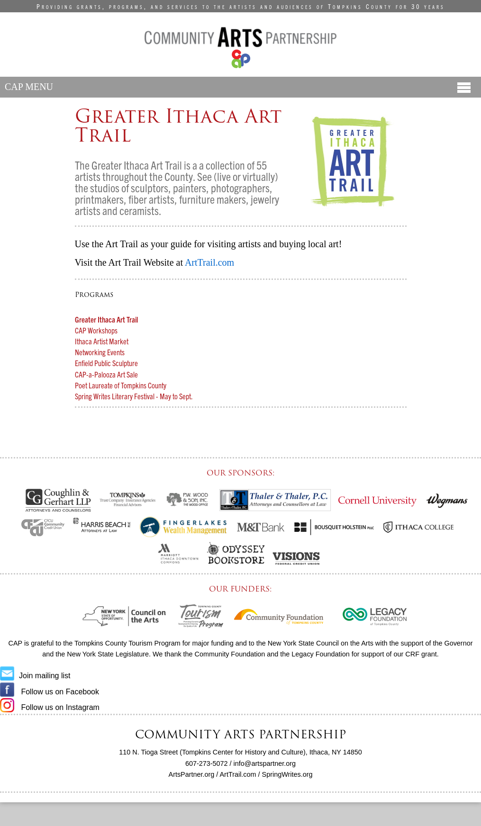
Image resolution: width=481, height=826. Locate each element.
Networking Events (100, 352)
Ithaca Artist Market (101, 341)
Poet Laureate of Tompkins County (120, 385)
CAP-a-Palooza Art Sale (106, 374)
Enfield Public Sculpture (106, 363)
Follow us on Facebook (49, 692)
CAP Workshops (96, 330)
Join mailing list (35, 676)
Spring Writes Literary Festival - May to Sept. (134, 396)
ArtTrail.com (238, 774)
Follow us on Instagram (50, 707)
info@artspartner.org (265, 763)
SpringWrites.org (287, 774)
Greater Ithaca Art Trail (106, 319)
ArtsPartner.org (192, 774)
